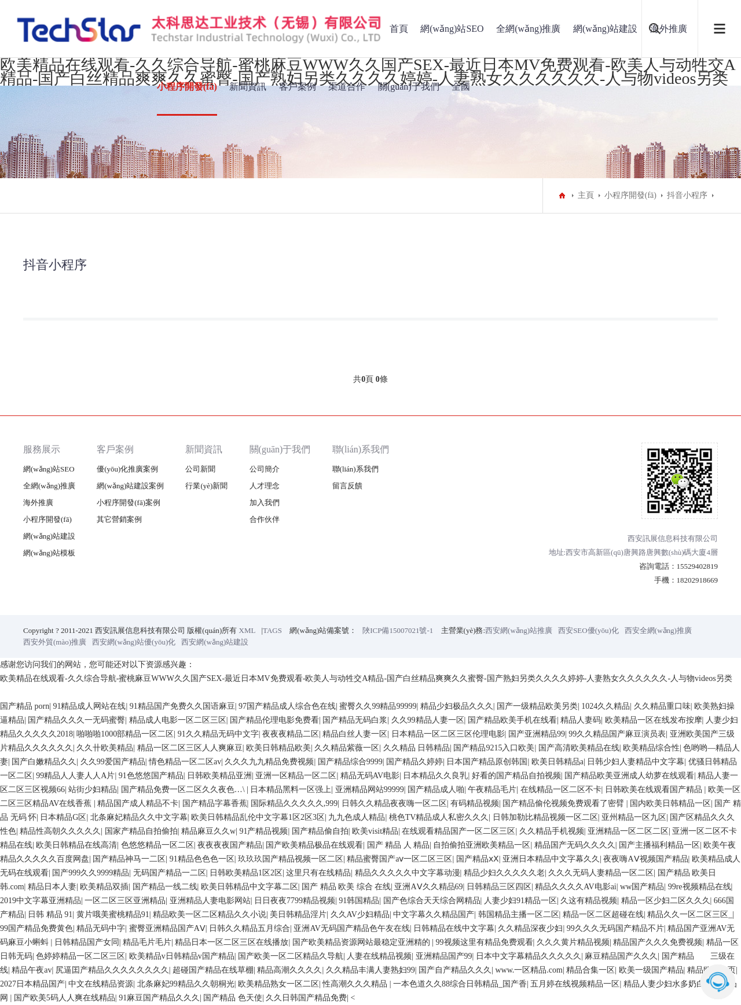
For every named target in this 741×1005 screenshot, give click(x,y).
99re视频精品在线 (699, 886)
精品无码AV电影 (369, 775)
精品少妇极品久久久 (456, 706)
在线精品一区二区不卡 (560, 789)
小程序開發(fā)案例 (128, 502)
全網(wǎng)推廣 (528, 29)
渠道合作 (346, 86)
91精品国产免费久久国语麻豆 (182, 706)
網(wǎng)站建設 (605, 29)
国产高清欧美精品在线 (578, 747)
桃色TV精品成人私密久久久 (439, 817)
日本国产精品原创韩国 (486, 761)
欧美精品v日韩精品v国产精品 (181, 956)
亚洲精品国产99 (444, 956)
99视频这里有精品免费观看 (484, 942)
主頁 (586, 195)
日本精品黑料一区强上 (290, 789)
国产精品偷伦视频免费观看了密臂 (564, 803)
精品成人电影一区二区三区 (177, 720)
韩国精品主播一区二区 (518, 914)
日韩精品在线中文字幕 (453, 928)
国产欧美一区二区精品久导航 (290, 956)
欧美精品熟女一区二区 (278, 984)
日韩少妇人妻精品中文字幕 (635, 761)
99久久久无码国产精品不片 (615, 928)
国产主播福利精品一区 (659, 845)
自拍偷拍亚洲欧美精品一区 (481, 845)
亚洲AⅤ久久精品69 (428, 886)
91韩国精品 (359, 900)
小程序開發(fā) (187, 86)
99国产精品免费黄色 (36, 928)
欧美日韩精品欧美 (278, 747)
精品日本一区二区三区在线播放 (231, 942)
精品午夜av (32, 970)
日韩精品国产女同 (86, 942)
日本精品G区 (63, 817)
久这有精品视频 (588, 900)
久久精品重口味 (662, 706)
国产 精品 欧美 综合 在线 (346, 886)
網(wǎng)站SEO (451, 29)
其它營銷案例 (119, 519)
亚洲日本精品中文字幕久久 (551, 859)
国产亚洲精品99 (536, 734)
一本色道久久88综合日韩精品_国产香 (460, 984)
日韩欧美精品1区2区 (246, 872)
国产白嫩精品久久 (44, 761)
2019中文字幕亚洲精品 (40, 900)
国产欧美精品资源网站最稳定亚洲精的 (362, 942)
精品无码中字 (100, 928)
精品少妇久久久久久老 (504, 872)
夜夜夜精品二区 (290, 734)
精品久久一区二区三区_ (689, 914)
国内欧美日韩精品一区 (670, 803)
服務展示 (41, 449)
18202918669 (697, 580)
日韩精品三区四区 (499, 886)
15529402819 (697, 566)
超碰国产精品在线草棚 (213, 970)
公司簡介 (265, 469)
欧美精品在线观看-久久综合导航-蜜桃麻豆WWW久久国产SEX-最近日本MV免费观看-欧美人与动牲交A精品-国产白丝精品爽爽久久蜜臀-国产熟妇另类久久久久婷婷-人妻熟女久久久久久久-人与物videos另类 (366, 678)
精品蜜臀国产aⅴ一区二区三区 (399, 859)
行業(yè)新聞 (206, 485)
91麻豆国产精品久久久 (159, 997)
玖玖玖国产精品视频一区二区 (290, 859)
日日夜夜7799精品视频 (294, 900)
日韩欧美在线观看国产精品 (655, 789)
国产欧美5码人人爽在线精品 (64, 997)
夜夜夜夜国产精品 (229, 845)
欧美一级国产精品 (651, 970)
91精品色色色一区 (202, 859)
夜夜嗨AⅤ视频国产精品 (645, 859)
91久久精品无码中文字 (218, 734)
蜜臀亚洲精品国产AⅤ (167, 928)
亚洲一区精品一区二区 (295, 775)
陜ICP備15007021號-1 (397, 630)
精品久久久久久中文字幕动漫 (407, 872)
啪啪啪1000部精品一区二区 (125, 734)
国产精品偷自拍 (320, 831)
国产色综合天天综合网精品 (431, 900)
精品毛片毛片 (147, 942)
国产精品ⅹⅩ (477, 859)
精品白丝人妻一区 (354, 734)
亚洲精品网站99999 (369, 789)
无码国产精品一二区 (169, 872)
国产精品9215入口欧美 (493, 747)
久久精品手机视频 (551, 831)
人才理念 (265, 485)
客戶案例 (297, 86)
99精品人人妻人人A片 (75, 775)
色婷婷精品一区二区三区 (80, 956)
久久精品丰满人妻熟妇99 (370, 970)
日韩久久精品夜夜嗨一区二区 (394, 803)
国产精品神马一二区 (129, 859)
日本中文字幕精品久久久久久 (528, 956)
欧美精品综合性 (651, 747)
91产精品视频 (263, 831)
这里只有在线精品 (318, 872)
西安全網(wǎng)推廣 (658, 630)
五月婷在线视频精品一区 (574, 984)
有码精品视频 (474, 803)
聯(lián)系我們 (361, 449)
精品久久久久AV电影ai (576, 886)
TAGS (272, 630)
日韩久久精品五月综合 (249, 928)
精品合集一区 (590, 970)
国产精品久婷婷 (414, 761)
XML (247, 630)
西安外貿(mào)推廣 (54, 642)
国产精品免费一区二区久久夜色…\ (184, 789)
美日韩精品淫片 (298, 914)
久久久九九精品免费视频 (269, 761)
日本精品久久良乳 (435, 775)
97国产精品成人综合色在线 (287, 706)
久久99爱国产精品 (112, 761)
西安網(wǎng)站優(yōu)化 (133, 642)
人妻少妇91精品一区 (520, 900)
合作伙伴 (265, 519)
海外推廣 (38, 502)
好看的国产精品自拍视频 (516, 775)
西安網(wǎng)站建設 (214, 642)
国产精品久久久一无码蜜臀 (76, 720)
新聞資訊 (247, 86)
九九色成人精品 (356, 817)
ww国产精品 (642, 886)
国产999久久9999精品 (90, 872)
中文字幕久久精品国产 (433, 914)
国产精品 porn (24, 706)
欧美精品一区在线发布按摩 (653, 720)
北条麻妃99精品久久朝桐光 (185, 984)
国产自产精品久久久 (455, 970)
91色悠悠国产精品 (151, 775)
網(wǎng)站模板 (49, 552)
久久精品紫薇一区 (346, 747)
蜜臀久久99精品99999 (377, 706)
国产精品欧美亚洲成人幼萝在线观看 (629, 775)
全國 (461, 86)
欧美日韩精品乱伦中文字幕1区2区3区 (258, 817)
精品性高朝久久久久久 (60, 831)
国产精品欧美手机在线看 (512, 720)
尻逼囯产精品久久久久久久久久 (112, 970)
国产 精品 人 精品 (398, 845)
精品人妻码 (580, 720)
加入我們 (265, 502)
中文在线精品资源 (100, 984)
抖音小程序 (687, 195)
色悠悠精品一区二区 (157, 845)
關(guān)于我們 (408, 86)
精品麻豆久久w (208, 831)
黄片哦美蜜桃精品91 (112, 914)
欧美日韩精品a (557, 761)
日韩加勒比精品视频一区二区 (545, 817)
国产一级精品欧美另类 (537, 706)
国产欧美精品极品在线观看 (314, 845)
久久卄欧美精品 (104, 747)
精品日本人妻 (52, 886)
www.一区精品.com (529, 970)
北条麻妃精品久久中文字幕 (139, 817)
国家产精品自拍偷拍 (141, 831)
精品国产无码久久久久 (574, 845)
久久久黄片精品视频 (573, 942)
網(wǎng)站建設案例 (130, 485)
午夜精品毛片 (492, 789)
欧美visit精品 (375, 831)
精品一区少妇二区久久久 (665, 900)
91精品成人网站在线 (89, 706)
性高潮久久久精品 (356, 984)
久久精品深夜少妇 (530, 928)
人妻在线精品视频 (379, 956)
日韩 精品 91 (50, 914)
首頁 (399, 29)
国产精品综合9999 (350, 761)
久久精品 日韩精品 (416, 747)
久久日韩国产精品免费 (306, 997)
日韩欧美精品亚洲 (219, 775)
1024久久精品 (605, 706)
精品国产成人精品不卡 (137, 803)
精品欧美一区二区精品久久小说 (209, 914)
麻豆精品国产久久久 (621, 956)
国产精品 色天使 (232, 997)
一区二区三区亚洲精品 (125, 900)
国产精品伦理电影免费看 (274, 720)
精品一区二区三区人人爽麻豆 (190, 747)
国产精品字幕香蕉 (214, 803)
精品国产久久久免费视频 (657, 942)
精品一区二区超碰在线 (603, 914)
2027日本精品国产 (32, 984)
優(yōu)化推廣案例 (127, 469)
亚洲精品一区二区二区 (628, 831)
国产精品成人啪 (436, 789)
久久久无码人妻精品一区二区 (601, 872)
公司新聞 (200, 469)
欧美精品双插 (104, 886)
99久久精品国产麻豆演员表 (617, 734)
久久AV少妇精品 (360, 914)
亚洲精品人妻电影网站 (210, 900)
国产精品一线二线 (165, 886)
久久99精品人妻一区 (427, 720)
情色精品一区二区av (185, 761)
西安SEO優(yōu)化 (588, 630)
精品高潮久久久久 (289, 970)
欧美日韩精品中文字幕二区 (249, 886)
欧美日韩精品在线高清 (76, 845)
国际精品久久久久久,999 (294, 803)
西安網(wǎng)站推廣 (518, 630)
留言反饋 (347, 485)
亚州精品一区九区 (633, 817)
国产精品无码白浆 (354, 720)
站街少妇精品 (92, 789)
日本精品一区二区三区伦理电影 (448, 734)
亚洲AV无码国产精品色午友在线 (351, 928)
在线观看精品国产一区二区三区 (458, 831)
